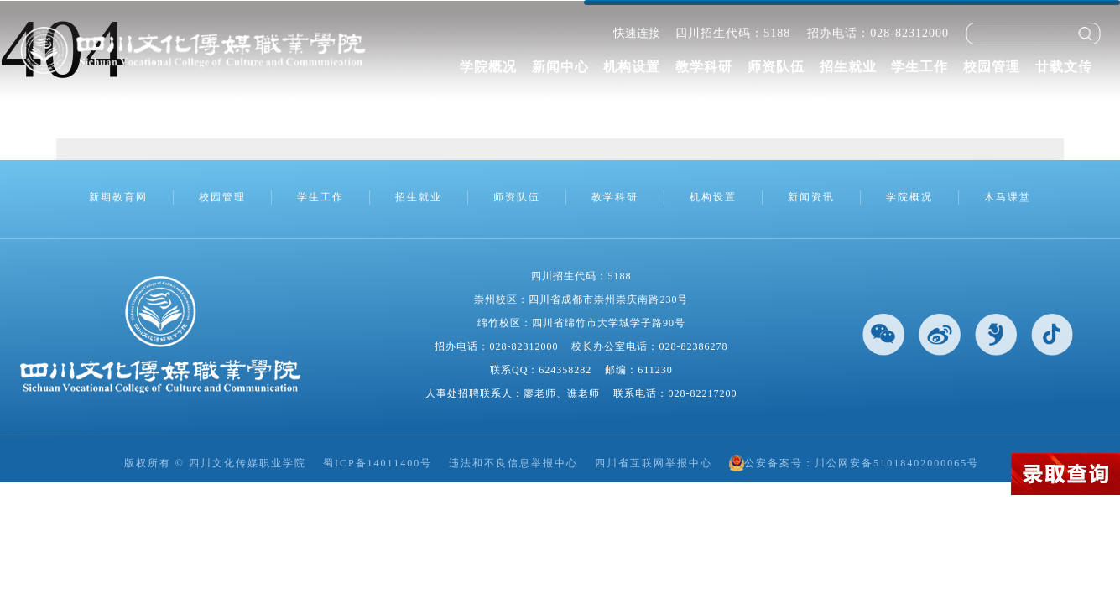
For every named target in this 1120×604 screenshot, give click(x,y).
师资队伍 (776, 67)
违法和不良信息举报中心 (513, 463)
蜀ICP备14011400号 (377, 463)
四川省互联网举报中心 (653, 463)
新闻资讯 (811, 197)
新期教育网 (118, 197)
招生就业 (848, 67)
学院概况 (488, 67)
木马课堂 (1007, 197)
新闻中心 (560, 67)
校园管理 (991, 67)
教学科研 (703, 67)
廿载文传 (1063, 67)
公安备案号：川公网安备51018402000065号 (854, 463)
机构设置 (631, 67)
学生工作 (919, 67)
